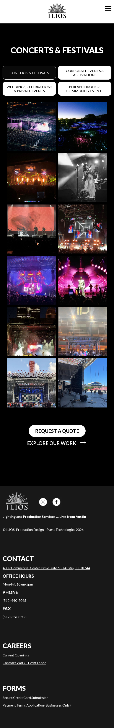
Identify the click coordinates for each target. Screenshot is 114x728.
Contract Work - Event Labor (24, 663)
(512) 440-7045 (14, 600)
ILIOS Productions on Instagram (43, 502)
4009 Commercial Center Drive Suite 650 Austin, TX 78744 (46, 568)
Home (57, 11)
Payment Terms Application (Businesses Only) (37, 705)
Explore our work (57, 442)
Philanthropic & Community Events (84, 89)
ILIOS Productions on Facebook (57, 502)
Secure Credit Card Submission (25, 697)
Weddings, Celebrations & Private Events (29, 89)
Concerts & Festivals (29, 73)
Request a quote (57, 431)
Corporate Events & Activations (85, 73)
